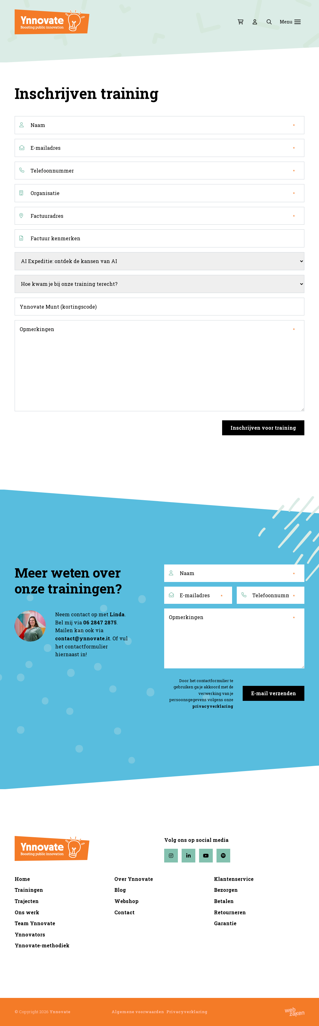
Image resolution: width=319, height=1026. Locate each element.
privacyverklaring (212, 706)
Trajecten (27, 901)
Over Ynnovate (133, 879)
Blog (120, 890)
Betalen (224, 901)
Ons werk (27, 912)
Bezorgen (226, 890)
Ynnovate (60, 1011)
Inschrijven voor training (263, 427)
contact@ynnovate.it (82, 638)
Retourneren (230, 912)
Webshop (126, 901)
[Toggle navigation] (297, 21)
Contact (124, 912)
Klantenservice (234, 879)
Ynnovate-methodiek (42, 945)
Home (22, 879)
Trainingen (29, 890)
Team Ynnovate (35, 923)
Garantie (225, 923)
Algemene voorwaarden (138, 1011)
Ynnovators (30, 934)
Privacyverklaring (186, 1011)
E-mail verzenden (273, 693)
